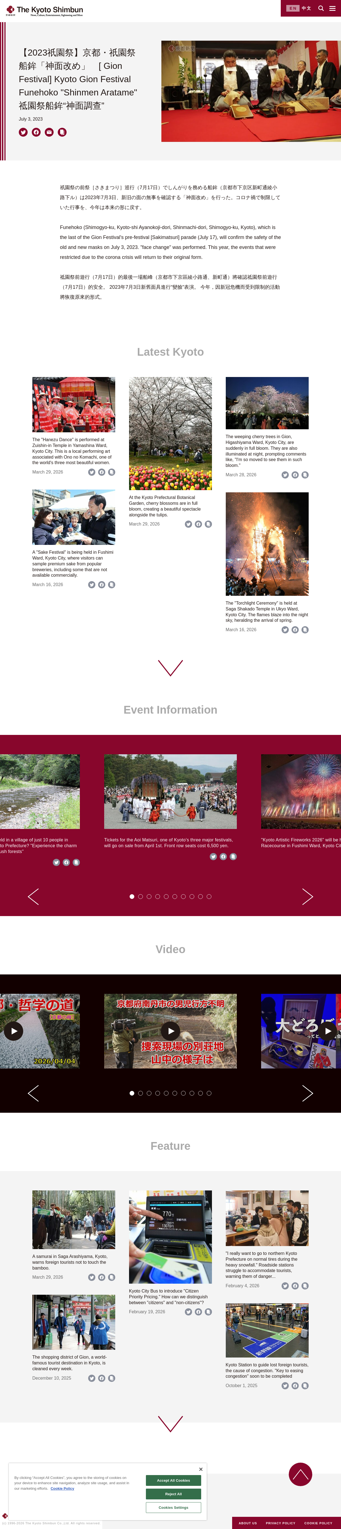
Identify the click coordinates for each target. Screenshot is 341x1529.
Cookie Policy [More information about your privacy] (62, 1488)
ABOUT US (248, 1523)
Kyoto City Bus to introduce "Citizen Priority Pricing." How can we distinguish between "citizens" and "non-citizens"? (168, 1297)
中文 (307, 8)
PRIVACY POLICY (280, 1523)
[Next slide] (307, 896)
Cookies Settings (173, 1507)
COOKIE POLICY (319, 1523)
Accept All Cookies (173, 1480)
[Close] (201, 1469)
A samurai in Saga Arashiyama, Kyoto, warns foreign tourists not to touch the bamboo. (69, 1262)
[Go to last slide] (33, 896)
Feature (171, 1145)
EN (293, 8)
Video (170, 949)
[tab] (132, 896)
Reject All (173, 1494)
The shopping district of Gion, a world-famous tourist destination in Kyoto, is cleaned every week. (69, 1363)
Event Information (170, 709)
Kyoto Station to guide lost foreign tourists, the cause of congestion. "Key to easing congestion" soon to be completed (267, 1370)
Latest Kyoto (170, 351)
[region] (108, 1491)
